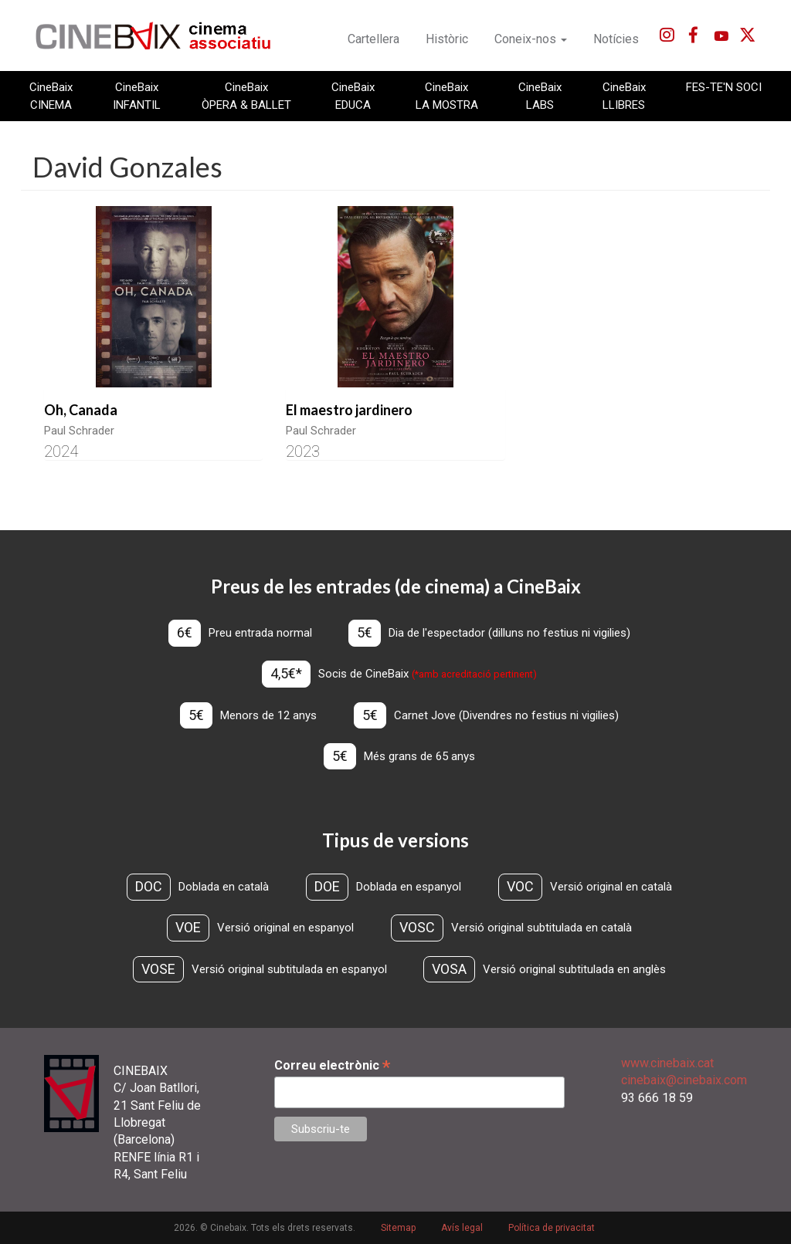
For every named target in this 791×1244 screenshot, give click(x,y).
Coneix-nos (530, 39)
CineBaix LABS (540, 95)
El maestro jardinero (349, 409)
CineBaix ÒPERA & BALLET (246, 95)
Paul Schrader (79, 431)
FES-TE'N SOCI (724, 87)
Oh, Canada (80, 409)
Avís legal (462, 1227)
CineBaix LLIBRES (624, 95)
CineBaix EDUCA (353, 95)
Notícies (616, 39)
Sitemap (398, 1227)
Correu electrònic (332, 1065)
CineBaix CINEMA (51, 95)
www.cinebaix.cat (667, 1063)
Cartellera (373, 39)
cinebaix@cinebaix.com (684, 1080)
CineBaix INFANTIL (137, 95)
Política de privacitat (551, 1227)
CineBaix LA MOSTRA (447, 95)
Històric (447, 39)
